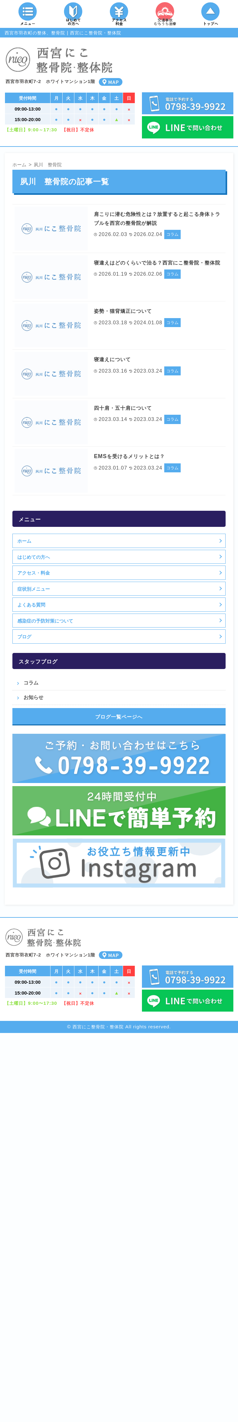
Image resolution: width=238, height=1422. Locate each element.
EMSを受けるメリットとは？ (135, 455)
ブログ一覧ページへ (119, 717)
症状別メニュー (33, 589)
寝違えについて (115, 358)
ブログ (24, 636)
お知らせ (33, 697)
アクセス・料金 (33, 572)
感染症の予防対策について (45, 620)
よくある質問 (31, 604)
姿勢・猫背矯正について (128, 310)
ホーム (24, 541)
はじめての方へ (33, 557)
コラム (172, 234)
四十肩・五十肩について (128, 407)
